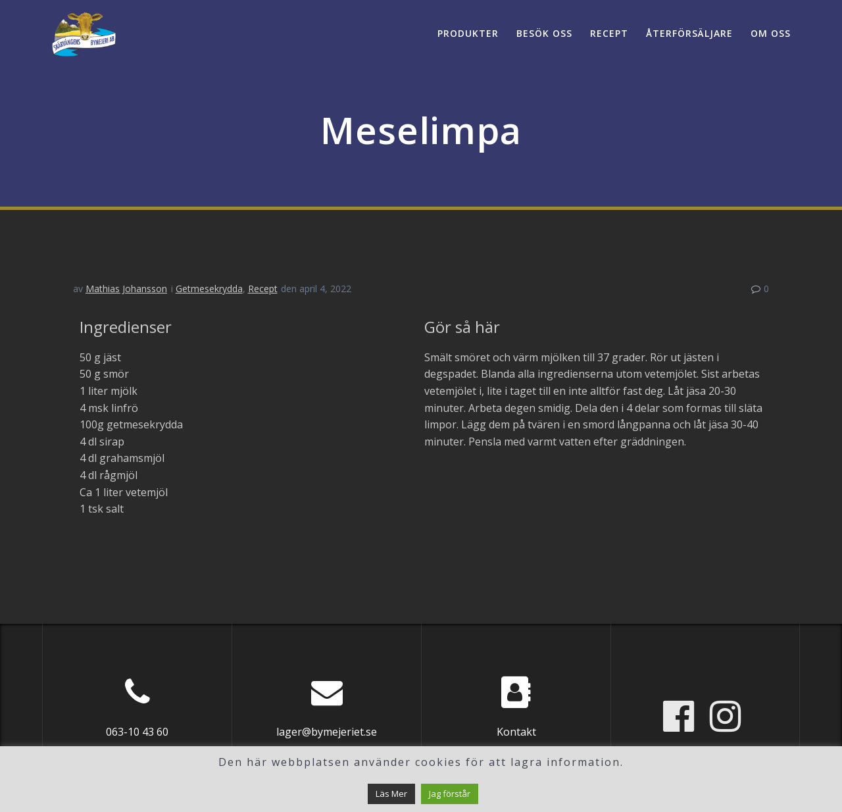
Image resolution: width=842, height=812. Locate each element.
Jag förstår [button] (449, 793)
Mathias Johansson (126, 288)
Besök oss (544, 33)
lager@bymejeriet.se (326, 731)
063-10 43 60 (137, 731)
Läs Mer (391, 793)
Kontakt (516, 731)
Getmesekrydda (209, 288)
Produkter (468, 33)
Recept (609, 33)
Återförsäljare (689, 33)
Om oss (771, 33)
